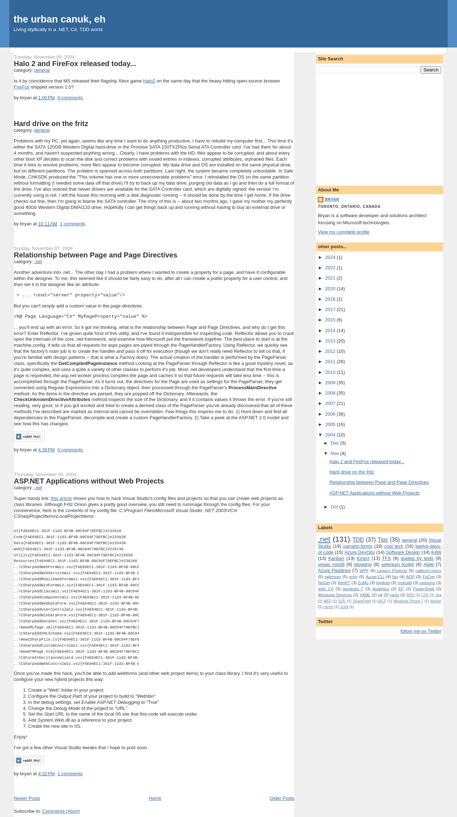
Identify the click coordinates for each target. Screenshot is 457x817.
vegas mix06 (331, 564)
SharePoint (362, 601)
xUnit (344, 607)
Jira (438, 595)
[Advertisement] (379, 128)
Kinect (363, 558)
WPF (364, 570)
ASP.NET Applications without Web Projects (89, 481)
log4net (383, 582)
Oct (335, 507)
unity (353, 576)
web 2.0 (325, 588)
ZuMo (363, 582)
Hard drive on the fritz (51, 123)
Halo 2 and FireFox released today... (75, 63)
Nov (335, 453)
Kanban (336, 558)
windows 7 (353, 588)
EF (401, 588)
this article (61, 498)
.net (38, 261)
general (42, 70)
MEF (327, 601)
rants (394, 594)
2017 (331, 309)
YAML (365, 594)
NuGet (324, 582)
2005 (331, 424)
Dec (335, 443)
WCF (382, 601)
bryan (332, 199)
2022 (331, 267)
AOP (410, 576)
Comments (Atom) (61, 811)
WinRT (343, 582)
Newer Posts (27, 798)
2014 (331, 330)
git (380, 594)
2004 (331, 434)
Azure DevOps (360, 552)
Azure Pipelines (334, 570)
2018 (331, 299)
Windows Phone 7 (408, 601)
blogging (363, 564)
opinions (427, 582)
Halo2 (149, 81)
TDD (358, 540)
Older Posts (282, 798)
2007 (331, 403)
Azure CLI (375, 576)
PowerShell (423, 588)
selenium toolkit (397, 564)
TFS (386, 558)
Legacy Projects (392, 570)
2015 (331, 319)
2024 (331, 257)
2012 (331, 351)
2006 (331, 414)
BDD (411, 595)
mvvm (328, 607)
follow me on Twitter (421, 631)
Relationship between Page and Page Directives (95, 255)
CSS (424, 595)
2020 (331, 288)
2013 (331, 341)
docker (435, 601)
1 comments (72, 223)
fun (395, 576)
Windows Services (335, 594)
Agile (428, 564)
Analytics (380, 588)
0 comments (70, 97)
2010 (331, 372)
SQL (342, 601)
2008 (331, 393)
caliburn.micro (428, 570)
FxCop (429, 576)
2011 (331, 361)
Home (155, 798)
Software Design (403, 552)
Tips (383, 540)
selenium (333, 576)
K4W (436, 552)
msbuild (404, 582)
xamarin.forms (357, 546)
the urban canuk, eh (60, 19)
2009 (331, 382)
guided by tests (417, 558)
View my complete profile (343, 232)
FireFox (22, 87)
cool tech (393, 546)
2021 (331, 278)
